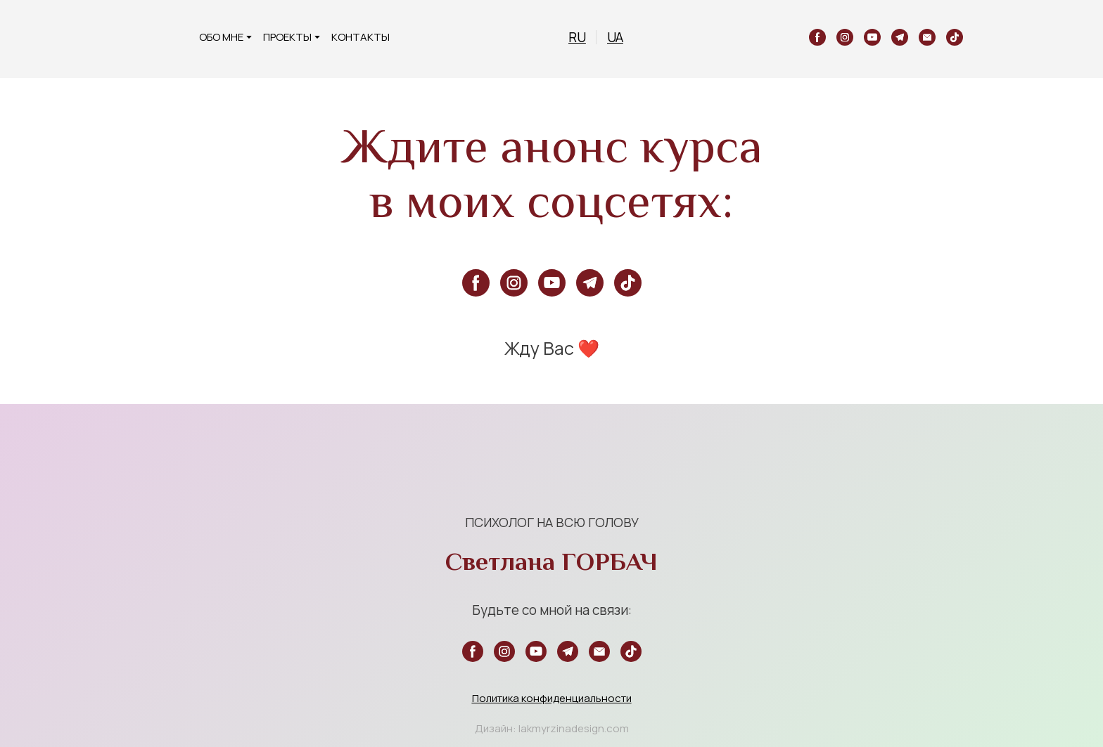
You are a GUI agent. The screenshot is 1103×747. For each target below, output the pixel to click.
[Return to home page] (162, 37)
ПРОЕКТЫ (287, 37)
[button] (817, 37)
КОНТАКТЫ (360, 37)
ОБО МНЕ (221, 37)
